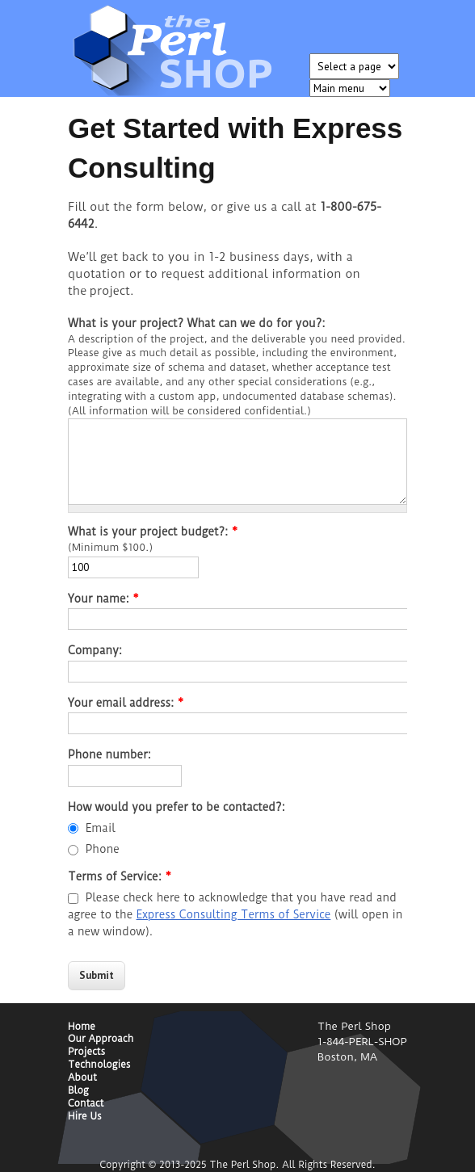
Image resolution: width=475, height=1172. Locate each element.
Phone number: (109, 754)
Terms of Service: (119, 876)
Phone (103, 848)
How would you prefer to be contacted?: (176, 806)
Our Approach (100, 1039)
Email (101, 827)
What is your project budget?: (153, 531)
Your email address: (125, 702)
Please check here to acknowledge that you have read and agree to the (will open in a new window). (235, 914)
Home (81, 1027)
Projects (86, 1052)
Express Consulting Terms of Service (234, 914)
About (82, 1078)
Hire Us (85, 1116)
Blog (78, 1091)
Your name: (103, 598)
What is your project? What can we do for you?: (197, 323)
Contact (85, 1103)
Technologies (99, 1065)
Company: (95, 650)
